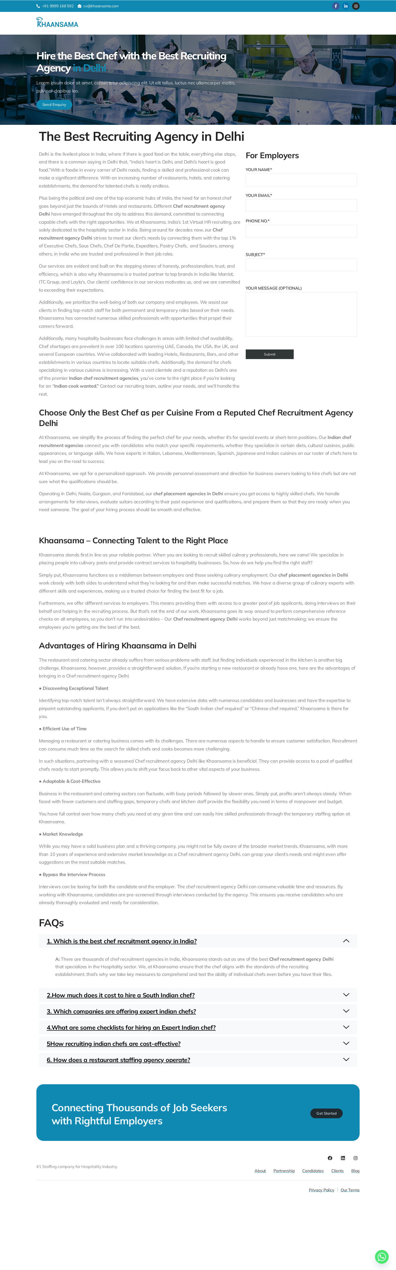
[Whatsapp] (382, 1257)
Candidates (124, 25)
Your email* (301, 273)
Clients (150, 25)
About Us (173, 25)
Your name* (301, 247)
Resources (202, 25)
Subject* (301, 332)
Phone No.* (301, 366)
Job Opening (237, 25)
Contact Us (270, 25)
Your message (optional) (301, 382)
